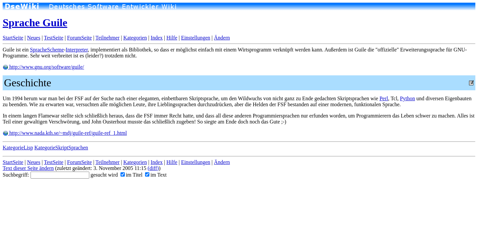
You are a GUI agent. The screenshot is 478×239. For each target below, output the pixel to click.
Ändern (222, 37)
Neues (33, 37)
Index (157, 37)
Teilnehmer (108, 37)
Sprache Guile (35, 23)
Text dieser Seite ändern (28, 168)
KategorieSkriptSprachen (61, 147)
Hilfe (171, 37)
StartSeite (13, 37)
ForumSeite (79, 37)
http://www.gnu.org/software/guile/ (43, 67)
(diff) (153, 168)
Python (407, 98)
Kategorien (135, 37)
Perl (383, 98)
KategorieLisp (18, 147)
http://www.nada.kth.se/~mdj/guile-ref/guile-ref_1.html (65, 133)
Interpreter (77, 49)
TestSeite (53, 37)
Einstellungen (195, 37)
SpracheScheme (47, 49)
